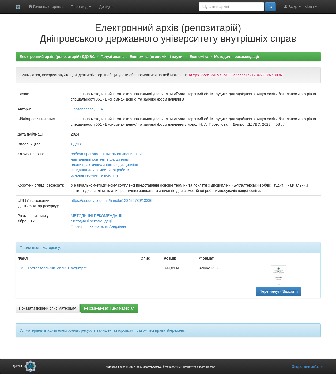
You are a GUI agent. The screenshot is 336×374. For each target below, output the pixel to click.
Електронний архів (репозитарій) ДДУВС (57, 57)
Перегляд (81, 7)
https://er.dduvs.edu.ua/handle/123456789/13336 (111, 200)
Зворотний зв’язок (307, 366)
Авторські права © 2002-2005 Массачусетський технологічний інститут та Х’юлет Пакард (160, 366)
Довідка (105, 7)
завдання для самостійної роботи (100, 170)
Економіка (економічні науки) (157, 57)
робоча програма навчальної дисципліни (106, 154)
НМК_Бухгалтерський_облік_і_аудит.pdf (52, 268)
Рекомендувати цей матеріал (109, 308)
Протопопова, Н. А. (87, 109)
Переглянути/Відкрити (278, 291)
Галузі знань (112, 57)
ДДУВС (77, 144)
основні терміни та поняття (94, 175)
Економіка (199, 57)
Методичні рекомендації (236, 57)
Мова (311, 7)
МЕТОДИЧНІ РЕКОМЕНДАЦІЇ (96, 216)
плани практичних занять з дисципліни (104, 165)
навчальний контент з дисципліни (100, 159)
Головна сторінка (45, 6)
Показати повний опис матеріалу (47, 308)
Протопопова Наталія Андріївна (98, 226)
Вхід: (292, 6)
